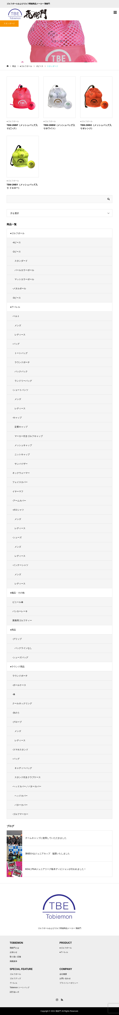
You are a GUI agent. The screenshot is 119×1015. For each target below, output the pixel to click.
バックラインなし (23, 648)
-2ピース (16, 251)
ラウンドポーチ (22, 362)
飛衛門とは (14, 948)
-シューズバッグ (20, 657)
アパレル (13, 983)
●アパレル (15, 307)
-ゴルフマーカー (20, 814)
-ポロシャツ (18, 510)
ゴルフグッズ (15, 978)
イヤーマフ (17, 491)
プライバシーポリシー (69, 983)
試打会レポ (14, 992)
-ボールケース (19, 685)
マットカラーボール (24, 279)
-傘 (13, 694)
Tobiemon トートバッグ (19, 987)
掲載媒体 (13, 961)
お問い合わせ (65, 978)
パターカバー (21, 805)
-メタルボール (19, 288)
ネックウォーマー (21, 473)
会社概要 (63, 974)
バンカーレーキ (20, 611)
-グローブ (17, 722)
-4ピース (16, 242)
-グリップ (17, 639)
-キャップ (17, 417)
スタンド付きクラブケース (28, 777)
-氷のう (16, 712)
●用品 (13, 629)
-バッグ (16, 344)
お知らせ (13, 952)
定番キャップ (21, 427)
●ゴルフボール (17, 233)
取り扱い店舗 (15, 957)
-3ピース (16, 298)
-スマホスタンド (20, 749)
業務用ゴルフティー (22, 620)
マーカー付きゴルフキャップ (29, 436)
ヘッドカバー (21, 795)
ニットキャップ (22, 454)
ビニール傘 (17, 602)
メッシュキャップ (23, 445)
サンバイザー (21, 464)
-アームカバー (19, 500)
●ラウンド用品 (17, 666)
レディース (20, 334)
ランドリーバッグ (23, 381)
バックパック (21, 371)
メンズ (18, 325)
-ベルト (16, 316)
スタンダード (21, 261)
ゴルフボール (15, 974)
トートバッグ (21, 353)
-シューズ (17, 537)
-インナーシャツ (20, 565)
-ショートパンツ (20, 390)
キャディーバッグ (23, 768)
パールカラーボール (24, 270)
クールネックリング (22, 703)
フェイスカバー (20, 482)
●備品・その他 (17, 593)
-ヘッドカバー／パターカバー (26, 786)
